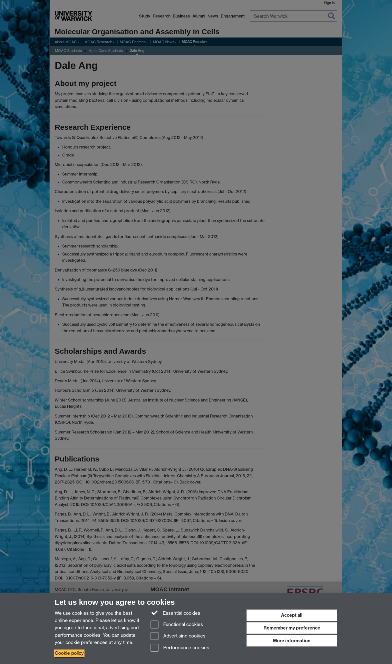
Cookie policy (69, 653)
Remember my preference (292, 628)
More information (291, 641)
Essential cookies (175, 613)
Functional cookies (176, 625)
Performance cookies (179, 648)
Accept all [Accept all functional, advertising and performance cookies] (291, 615)
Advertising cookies (178, 636)
